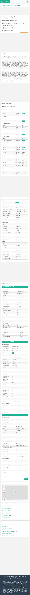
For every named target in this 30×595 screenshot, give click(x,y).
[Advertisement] (15, 11)
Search (25, 478)
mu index (15, 5)
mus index (19, 5)
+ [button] (3, 487)
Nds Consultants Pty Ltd (6, 508)
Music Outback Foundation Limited (8, 524)
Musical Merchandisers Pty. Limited (8, 535)
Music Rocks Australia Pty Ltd (7, 528)
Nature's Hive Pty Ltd (6, 506)
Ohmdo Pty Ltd (5, 512)
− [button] (3, 489)
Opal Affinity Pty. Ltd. (6, 517)
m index (11, 5)
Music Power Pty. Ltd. (6, 526)
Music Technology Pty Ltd (6, 533)
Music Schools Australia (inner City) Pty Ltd (9, 531)
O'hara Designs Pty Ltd (6, 510)
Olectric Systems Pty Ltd (6, 515)
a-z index (7, 5)
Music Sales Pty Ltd (5, 529)
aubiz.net (3, 5)
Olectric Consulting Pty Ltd (6, 513)
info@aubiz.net (17, 578)
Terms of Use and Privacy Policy (15, 579)
